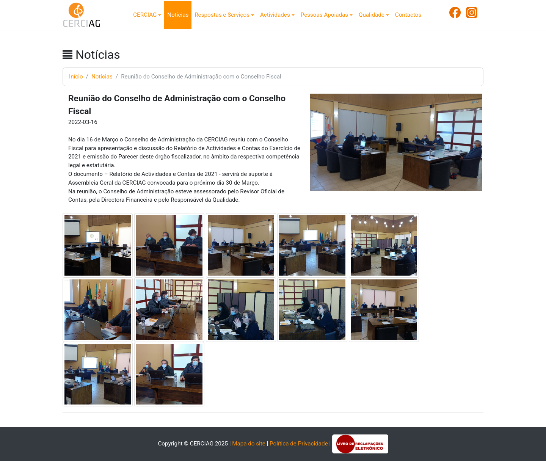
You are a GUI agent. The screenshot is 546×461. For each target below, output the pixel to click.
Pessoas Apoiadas (324, 14)
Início (76, 76)
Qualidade (371, 14)
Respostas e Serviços (222, 14)
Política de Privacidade (299, 443)
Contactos (408, 14)
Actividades (275, 14)
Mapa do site (248, 443)
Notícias (177, 14)
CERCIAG (145, 14)
